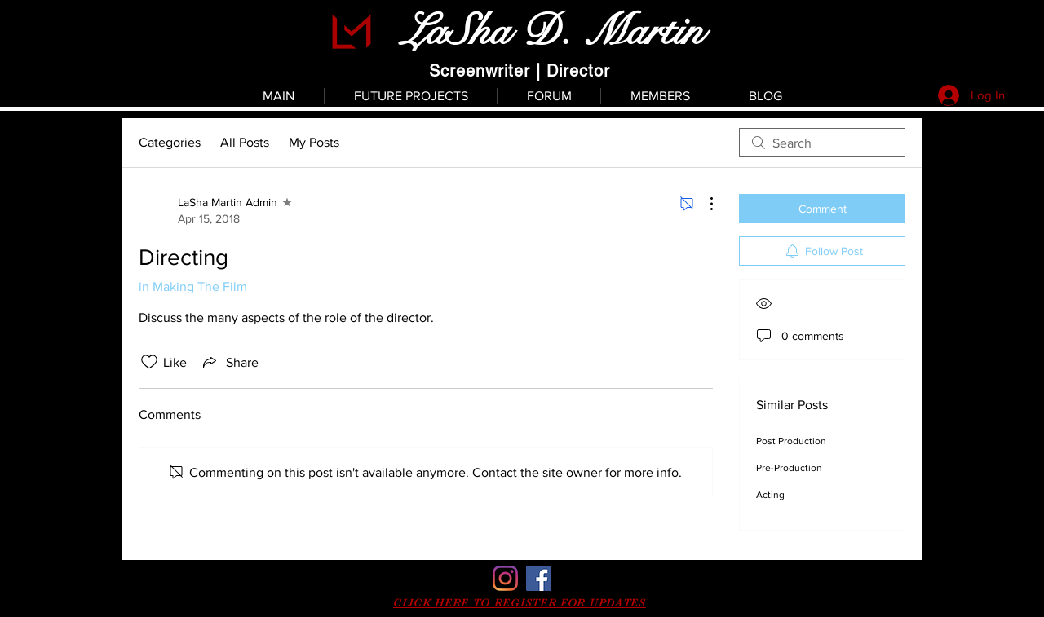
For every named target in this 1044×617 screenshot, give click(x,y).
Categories (170, 142)
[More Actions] (703, 204)
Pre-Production (789, 468)
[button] (519, 602)
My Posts (314, 142)
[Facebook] (538, 578)
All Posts (244, 142)
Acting (770, 494)
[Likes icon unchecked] (149, 362)
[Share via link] (229, 362)
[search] (822, 142)
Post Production (791, 441)
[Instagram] (505, 578)
